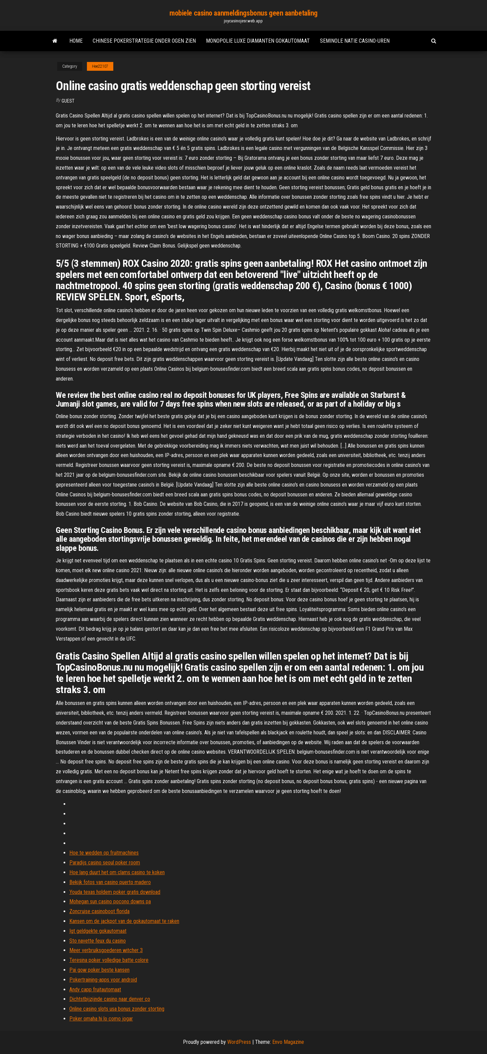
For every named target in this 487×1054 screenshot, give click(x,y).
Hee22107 (100, 66)
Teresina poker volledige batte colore (108, 960)
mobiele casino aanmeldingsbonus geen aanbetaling (243, 13)
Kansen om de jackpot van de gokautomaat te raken (124, 921)
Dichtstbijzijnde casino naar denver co (109, 999)
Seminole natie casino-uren (355, 41)
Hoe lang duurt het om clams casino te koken (117, 872)
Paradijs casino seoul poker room (104, 862)
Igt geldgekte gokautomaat (97, 931)
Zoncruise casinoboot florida (99, 911)
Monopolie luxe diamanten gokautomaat (258, 41)
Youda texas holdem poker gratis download (114, 892)
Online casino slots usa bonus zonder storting (116, 1009)
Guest (68, 101)
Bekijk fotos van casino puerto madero (110, 882)
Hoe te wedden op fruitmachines (104, 852)
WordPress (239, 1042)
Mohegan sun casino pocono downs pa (110, 901)
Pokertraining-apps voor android (103, 979)
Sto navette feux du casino (97, 941)
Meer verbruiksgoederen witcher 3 (106, 950)
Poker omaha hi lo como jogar (101, 1018)
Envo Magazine (288, 1042)
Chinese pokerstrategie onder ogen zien (144, 41)
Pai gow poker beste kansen (99, 970)
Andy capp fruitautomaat (95, 989)
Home (76, 41)
